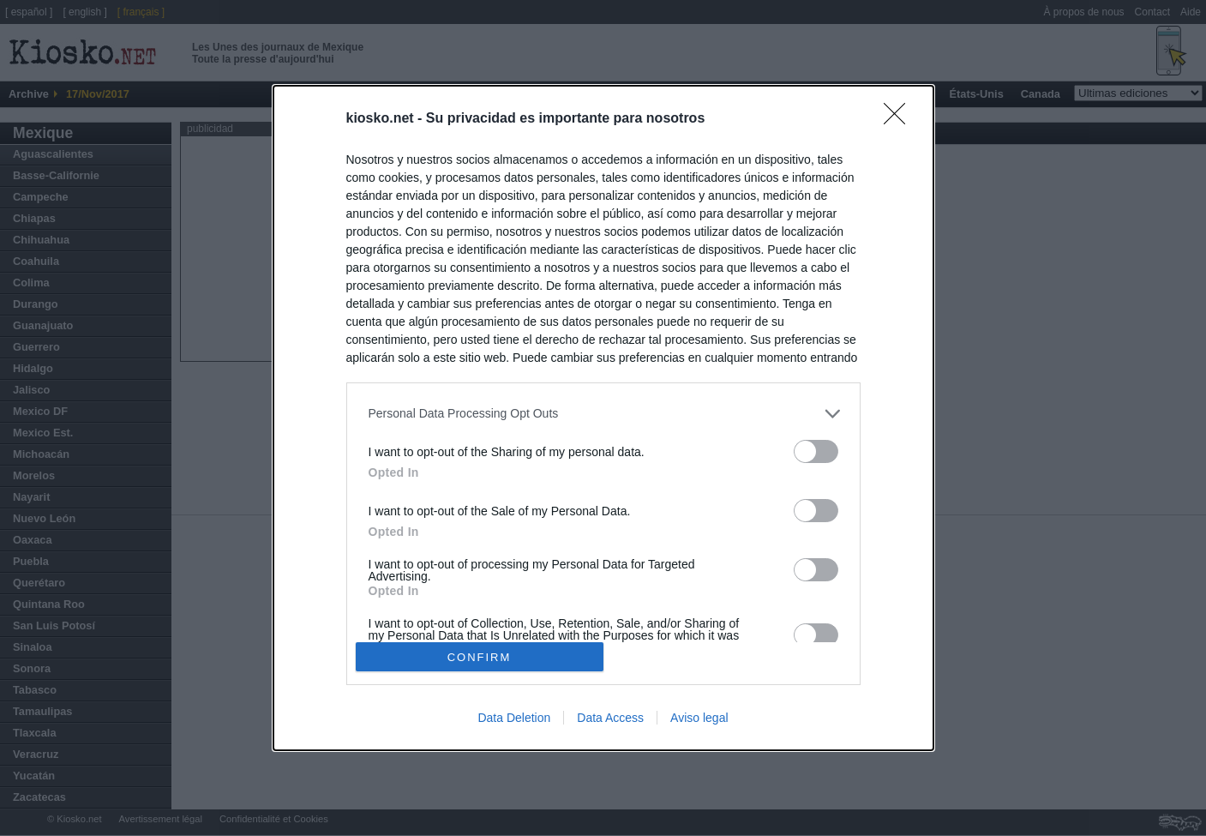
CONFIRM (479, 656)
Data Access (610, 718)
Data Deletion (513, 718)
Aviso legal (699, 718)
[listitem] (603, 414)
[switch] (816, 451)
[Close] (900, 119)
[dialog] (603, 418)
